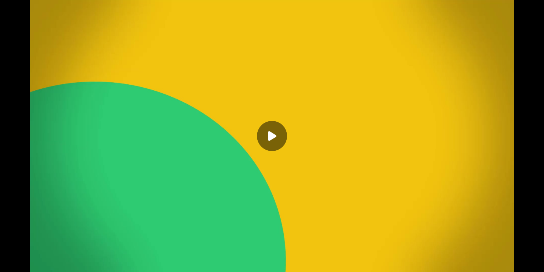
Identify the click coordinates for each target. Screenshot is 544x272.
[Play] (272, 136)
